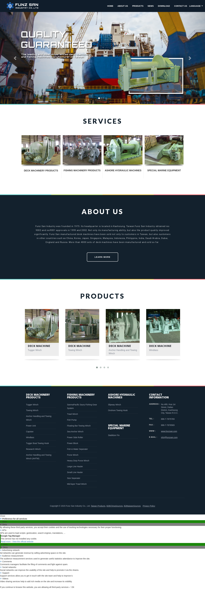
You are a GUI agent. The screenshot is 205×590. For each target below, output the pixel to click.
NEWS (151, 6)
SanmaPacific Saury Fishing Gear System (82, 408)
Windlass (30, 439)
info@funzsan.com (169, 439)
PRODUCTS (138, 6)
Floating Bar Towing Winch (79, 427)
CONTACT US (180, 6)
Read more (6, 543)
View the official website (22, 543)
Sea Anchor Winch (75, 433)
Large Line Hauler (75, 468)
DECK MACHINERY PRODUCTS (41, 170)
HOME (110, 6)
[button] (15, 58)
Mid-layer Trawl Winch (77, 485)
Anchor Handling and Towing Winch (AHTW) (38, 458)
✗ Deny (3, 526)
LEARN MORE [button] (102, 258)
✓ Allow (3, 523)
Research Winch (33, 450)
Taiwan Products (98, 507)
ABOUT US (123, 6)
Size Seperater (73, 479)
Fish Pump (72, 421)
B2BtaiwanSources (132, 507)
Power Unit (31, 427)
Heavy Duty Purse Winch (78, 462)
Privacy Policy (149, 507)
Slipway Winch (114, 406)
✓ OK (71, 588)
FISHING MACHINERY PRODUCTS (82, 170)
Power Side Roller (75, 439)
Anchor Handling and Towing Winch (38, 419)
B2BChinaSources (114, 507)
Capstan (29, 433)
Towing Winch (32, 412)
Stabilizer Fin (114, 437)
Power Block (72, 445)
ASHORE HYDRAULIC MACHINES (123, 170)
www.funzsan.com (169, 433)
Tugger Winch (32, 406)
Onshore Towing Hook (118, 412)
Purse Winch (72, 456)
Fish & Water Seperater (77, 450)
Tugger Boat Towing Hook (37, 445)
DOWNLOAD (164, 6)
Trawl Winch (72, 415)
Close (2, 517)
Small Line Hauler (75, 474)
